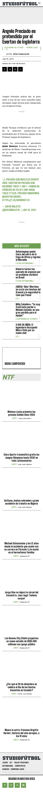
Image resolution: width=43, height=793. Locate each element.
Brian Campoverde (21, 54)
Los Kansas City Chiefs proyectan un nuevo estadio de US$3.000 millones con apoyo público (21, 641)
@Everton (7, 196)
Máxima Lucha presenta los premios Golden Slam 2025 (21, 413)
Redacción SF (25, 556)
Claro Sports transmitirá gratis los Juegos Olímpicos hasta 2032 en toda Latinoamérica (21, 457)
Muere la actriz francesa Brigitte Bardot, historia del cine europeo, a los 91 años (21, 733)
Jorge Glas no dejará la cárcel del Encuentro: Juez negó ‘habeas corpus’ (21, 595)
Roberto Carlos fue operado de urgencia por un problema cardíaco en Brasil (28, 273)
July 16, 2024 (29, 209)
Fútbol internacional (25, 263)
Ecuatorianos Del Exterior (26, 319)
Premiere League (32, 47)
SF (17, 298)
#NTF (15, 418)
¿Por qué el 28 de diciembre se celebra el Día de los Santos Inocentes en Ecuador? (21, 687)
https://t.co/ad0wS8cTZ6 (16, 200)
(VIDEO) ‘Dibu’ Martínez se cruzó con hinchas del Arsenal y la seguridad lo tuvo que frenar (28, 291)
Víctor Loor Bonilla (25, 694)
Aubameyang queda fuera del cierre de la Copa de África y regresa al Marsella (28, 255)
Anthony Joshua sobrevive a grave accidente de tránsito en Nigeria (21, 502)
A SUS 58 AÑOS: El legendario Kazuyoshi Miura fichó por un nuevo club (26, 329)
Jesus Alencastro (25, 418)
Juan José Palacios (25, 464)
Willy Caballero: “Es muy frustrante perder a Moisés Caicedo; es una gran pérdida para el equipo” (28, 310)
